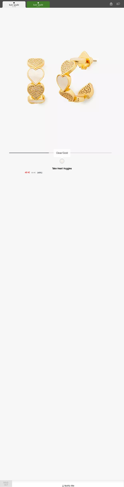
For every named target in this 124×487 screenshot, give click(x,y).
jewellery (33, 26)
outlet (5, 26)
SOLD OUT (94, 77)
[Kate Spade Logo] (62, 10)
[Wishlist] (105, 10)
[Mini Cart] (119, 10)
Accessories (18, 26)
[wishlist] (45, 43)
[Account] (112, 10)
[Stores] (19, 10)
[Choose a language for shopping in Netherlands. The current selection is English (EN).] (8, 10)
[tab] (49, 3)
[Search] (85, 10)
